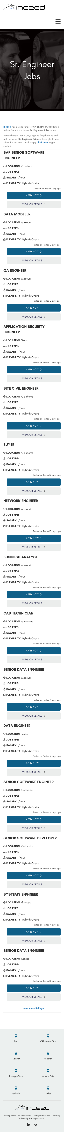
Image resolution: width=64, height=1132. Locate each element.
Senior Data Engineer (23, 669)
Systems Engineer (20, 894)
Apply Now (33, 195)
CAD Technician (18, 613)
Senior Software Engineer (28, 782)
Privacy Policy (10, 1115)
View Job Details (33, 204)
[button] (58, 21)
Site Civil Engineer (20, 388)
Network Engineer (20, 500)
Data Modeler (16, 214)
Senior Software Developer (30, 838)
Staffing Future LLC (37, 1118)
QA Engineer (14, 270)
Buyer (8, 444)
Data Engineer (16, 725)
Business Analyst (20, 557)
